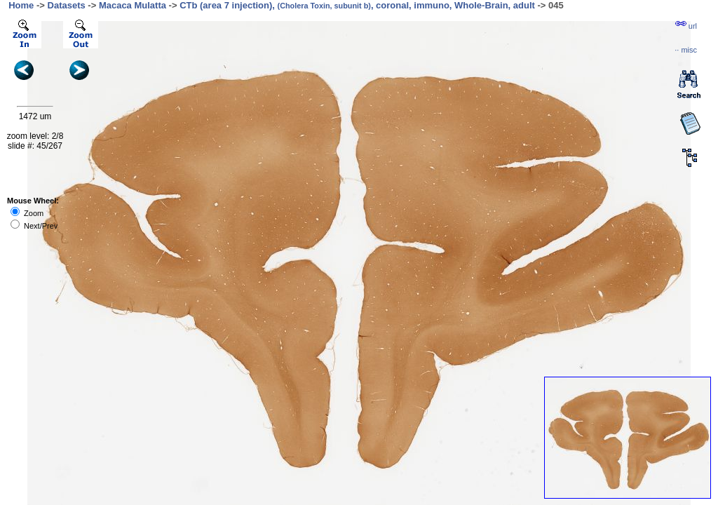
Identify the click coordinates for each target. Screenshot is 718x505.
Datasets (67, 5)
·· (686, 50)
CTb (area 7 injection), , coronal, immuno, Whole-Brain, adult (357, 5)
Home (21, 5)
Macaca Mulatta (132, 5)
